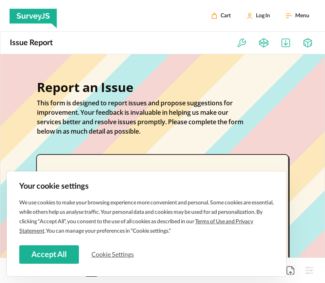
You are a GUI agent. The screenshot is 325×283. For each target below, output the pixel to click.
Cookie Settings (113, 254)
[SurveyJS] (33, 15)
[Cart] (221, 16)
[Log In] (258, 16)
